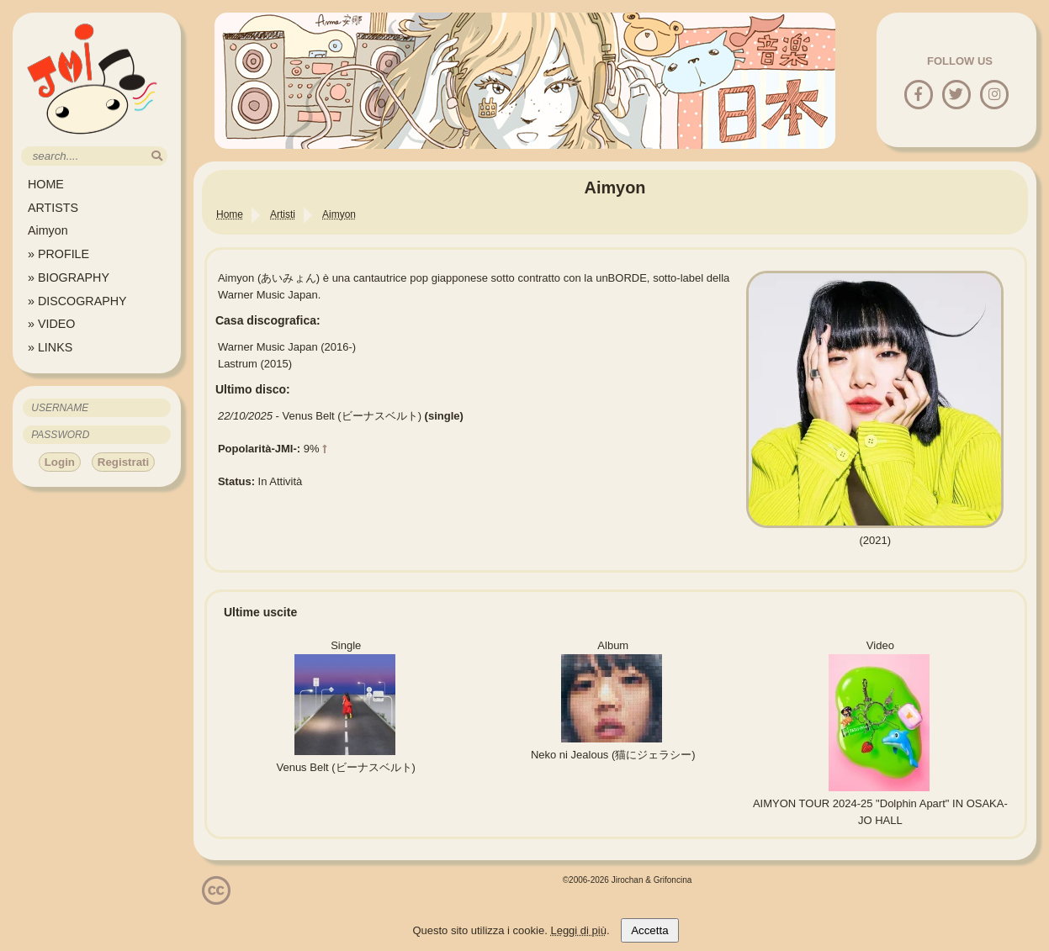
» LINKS (50, 347)
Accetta (649, 930)
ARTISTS (53, 207)
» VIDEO (51, 323)
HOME (46, 184)
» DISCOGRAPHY (77, 301)
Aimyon (48, 230)
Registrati (123, 462)
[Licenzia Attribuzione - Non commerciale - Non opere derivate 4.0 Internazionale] (216, 898)
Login (60, 462)
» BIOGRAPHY (68, 277)
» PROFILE (58, 254)
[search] (156, 156)
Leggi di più (578, 930)
